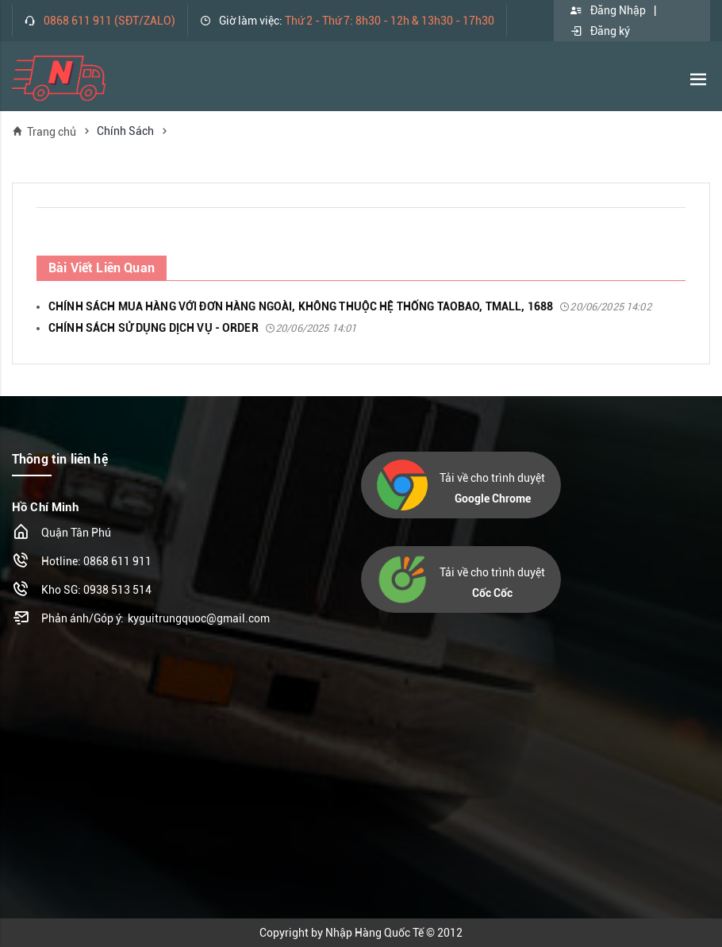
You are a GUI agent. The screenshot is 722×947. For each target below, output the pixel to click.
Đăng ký (600, 31)
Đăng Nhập (608, 10)
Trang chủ (44, 131)
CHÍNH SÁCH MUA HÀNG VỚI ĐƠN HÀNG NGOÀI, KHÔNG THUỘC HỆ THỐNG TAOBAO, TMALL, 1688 (349, 306)
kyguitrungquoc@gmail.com (199, 618)
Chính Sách (125, 131)
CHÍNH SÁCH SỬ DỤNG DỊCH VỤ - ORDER (202, 327)
